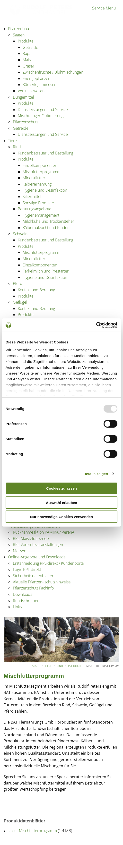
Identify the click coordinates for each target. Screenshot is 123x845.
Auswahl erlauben (61, 502)
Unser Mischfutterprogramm (32, 830)
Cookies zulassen (61, 488)
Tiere (48, 666)
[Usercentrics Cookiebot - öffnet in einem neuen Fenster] (96, 325)
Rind (60, 666)
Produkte (74, 666)
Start (36, 666)
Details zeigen (95, 473)
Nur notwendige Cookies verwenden (61, 517)
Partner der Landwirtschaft (26, 14)
